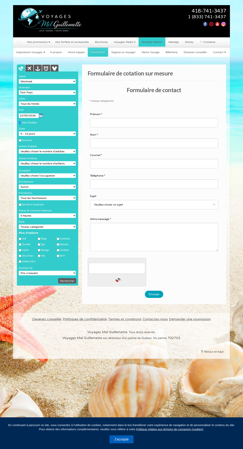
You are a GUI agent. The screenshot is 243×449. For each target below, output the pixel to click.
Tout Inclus (26, 140)
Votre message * (154, 234)
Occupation (24, 170)
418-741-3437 (209, 11)
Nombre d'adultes (28, 146)
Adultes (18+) (29, 261)
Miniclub (64, 244)
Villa (43, 256)
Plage (44, 239)
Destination (24, 87)
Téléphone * (154, 181)
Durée (22, 128)
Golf (24, 239)
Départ (22, 76)
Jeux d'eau (27, 256)
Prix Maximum (26, 182)
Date (21, 110)
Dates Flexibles (29, 122)
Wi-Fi (62, 256)
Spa (43, 244)
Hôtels (22, 98)
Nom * (154, 140)
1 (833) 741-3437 (207, 17)
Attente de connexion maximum (35, 210)
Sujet (154, 201)
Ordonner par (26, 268)
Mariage (45, 250)
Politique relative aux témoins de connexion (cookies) (169, 429)
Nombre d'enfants (28, 158)
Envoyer (154, 294)
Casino (25, 250)
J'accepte (121, 439)
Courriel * (154, 160)
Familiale (64, 250)
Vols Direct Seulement (32, 204)
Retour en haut (214, 351)
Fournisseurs (25, 193)
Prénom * (154, 119)
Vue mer (26, 244)
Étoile (21, 222)
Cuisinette (65, 239)
